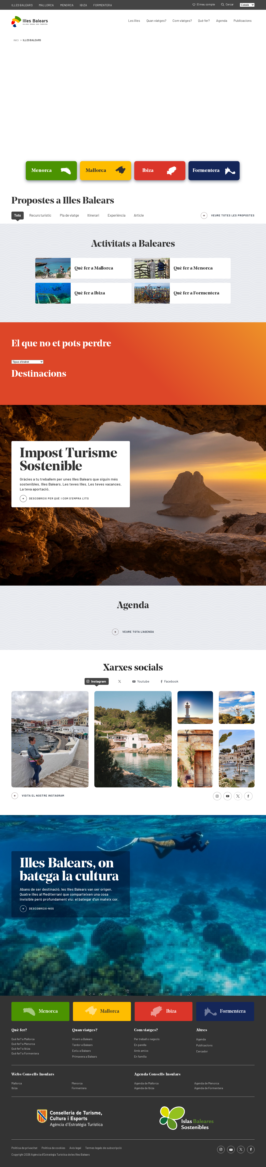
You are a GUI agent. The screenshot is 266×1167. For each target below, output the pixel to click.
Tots (17, 215)
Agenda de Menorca (206, 1083)
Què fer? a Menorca (23, 1044)
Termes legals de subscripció (103, 1148)
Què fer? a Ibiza (20, 1048)
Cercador (202, 1051)
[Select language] (247, 5)
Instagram (96, 681)
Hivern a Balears (82, 1039)
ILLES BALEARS (22, 5)
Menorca (77, 1083)
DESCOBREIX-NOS (41, 908)
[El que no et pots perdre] (27, 362)
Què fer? (204, 20)
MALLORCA (46, 5)
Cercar (227, 4)
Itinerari (93, 215)
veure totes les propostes (233, 215)
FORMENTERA (102, 5)
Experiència (117, 215)
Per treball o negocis (147, 1039)
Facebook (169, 681)
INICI (16, 40)
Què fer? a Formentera (25, 1053)
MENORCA (67, 5)
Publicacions (243, 20)
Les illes (134, 20)
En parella (140, 1045)
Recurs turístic (40, 215)
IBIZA (83, 5)
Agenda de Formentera (208, 1088)
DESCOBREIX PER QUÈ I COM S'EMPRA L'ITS (59, 498)
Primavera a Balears (84, 1056)
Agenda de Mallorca (146, 1083)
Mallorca (16, 1083)
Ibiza (14, 1088)
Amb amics (141, 1050)
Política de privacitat (24, 1148)
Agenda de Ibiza (144, 1088)
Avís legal (75, 1148)
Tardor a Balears (82, 1045)
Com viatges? (182, 20)
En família (140, 1056)
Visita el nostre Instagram (43, 795)
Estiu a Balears (81, 1050)
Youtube (140, 681)
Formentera (79, 1088)
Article (139, 215)
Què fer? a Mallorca (22, 1039)
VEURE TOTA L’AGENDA (138, 631)
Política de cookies (53, 1148)
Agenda (221, 20)
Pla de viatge (69, 215)
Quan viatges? (156, 20)
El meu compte (203, 4)
